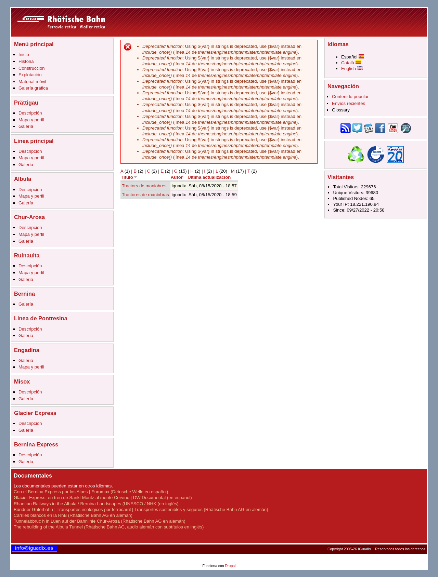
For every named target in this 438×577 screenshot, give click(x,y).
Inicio (23, 54)
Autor (177, 177)
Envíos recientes (348, 103)
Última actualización (209, 177)
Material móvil (32, 81)
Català (351, 62)
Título (129, 177)
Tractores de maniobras (145, 194)
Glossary (341, 109)
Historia (26, 61)
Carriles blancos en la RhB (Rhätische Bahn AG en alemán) (73, 515)
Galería (25, 126)
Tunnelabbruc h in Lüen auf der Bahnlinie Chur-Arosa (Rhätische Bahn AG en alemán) (99, 521)
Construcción (31, 68)
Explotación (30, 74)
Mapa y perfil (31, 119)
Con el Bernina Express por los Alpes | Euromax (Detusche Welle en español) (91, 491)
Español (352, 56)
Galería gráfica (33, 88)
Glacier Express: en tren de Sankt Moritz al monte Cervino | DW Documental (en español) (103, 497)
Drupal (230, 566)
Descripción (30, 113)
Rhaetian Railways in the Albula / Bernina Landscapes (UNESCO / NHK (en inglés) (96, 503)
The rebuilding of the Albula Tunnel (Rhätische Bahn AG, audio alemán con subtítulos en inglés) (109, 526)
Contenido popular (350, 96)
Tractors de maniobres (144, 185)
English (352, 68)
